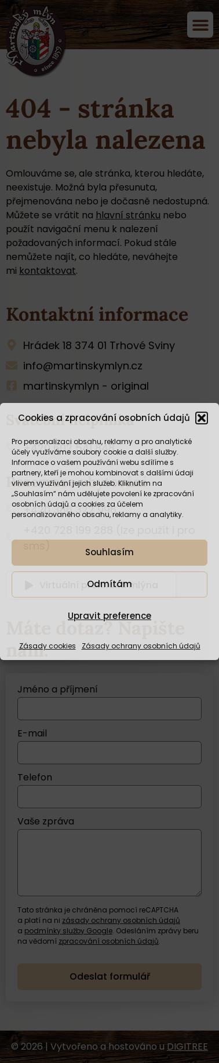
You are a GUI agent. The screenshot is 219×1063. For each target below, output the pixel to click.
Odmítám (109, 584)
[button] (201, 418)
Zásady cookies (47, 646)
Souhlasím (109, 552)
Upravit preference (109, 616)
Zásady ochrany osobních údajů (141, 646)
